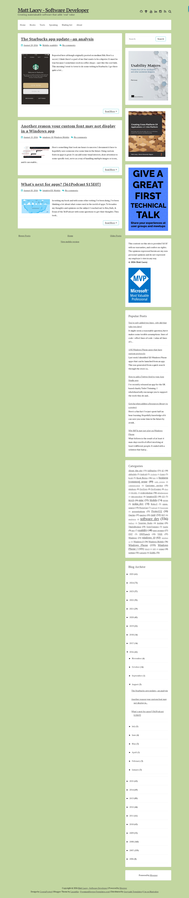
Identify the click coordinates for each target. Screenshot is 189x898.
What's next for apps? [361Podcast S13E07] (61, 184)
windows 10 (48, 137)
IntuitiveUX (48, 190)
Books (33, 24)
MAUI (131, 500)
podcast (154, 508)
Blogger (153, 875)
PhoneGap (143, 508)
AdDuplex (152, 470)
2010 (131, 824)
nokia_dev (138, 504)
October (136, 667)
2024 (131, 582)
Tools (42, 24)
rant (153, 515)
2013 (131, 798)
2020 (131, 617)
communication (134, 485)
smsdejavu (132, 519)
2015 (131, 781)
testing (160, 523)
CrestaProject (46, 891)
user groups (158, 530)
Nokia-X (154, 504)
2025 (131, 574)
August (135, 684)
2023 (131, 591)
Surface (131, 523)
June (134, 735)
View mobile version (70, 241)
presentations (138, 511)
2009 (131, 833)
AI (163, 470)
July (133, 726)
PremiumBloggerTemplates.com (95, 891)
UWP (130, 534)
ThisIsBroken (134, 526)
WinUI (147, 549)
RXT (163, 515)
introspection (136, 496)
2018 (131, 634)
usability (54, 45)
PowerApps (164, 508)
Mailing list (67, 24)
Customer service (154, 485)
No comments (68, 45)
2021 (131, 608)
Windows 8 (138, 541)
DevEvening (156, 489)
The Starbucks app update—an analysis (57, 38)
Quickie (131, 515)
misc (141, 500)
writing (131, 552)
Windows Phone (138, 545)
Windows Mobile (61, 137)
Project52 (156, 511)
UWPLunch (144, 534)
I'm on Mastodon (150, 891)
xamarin (142, 553)
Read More (111, 111)
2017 (131, 643)
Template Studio (145, 523)
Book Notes (142, 477)
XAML (153, 552)
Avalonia (153, 474)
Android (143, 474)
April (134, 752)
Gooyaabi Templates (133, 891)
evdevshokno (146, 492)
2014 (131, 789)
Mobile (46, 45)
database (132, 489)
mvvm (165, 500)
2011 (131, 815)
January (135, 769)
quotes (143, 515)
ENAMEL (134, 493)
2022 (131, 600)
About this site (135, 470)
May (134, 743)
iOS (163, 496)
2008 (131, 841)
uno (133, 530)
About (79, 24)
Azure (162, 474)
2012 (131, 807)
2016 (131, 651)
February (136, 761)
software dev (149, 519)
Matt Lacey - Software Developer (53, 10)
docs (166, 489)
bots (154, 478)
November (137, 658)
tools (165, 526)
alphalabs (132, 474)
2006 (131, 858)
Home (23, 24)
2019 (131, 626)
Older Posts (115, 235)
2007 (131, 850)
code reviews (159, 482)
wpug (161, 549)
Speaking (53, 24)
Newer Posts (24, 235)
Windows (132, 537)
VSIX (160, 534)
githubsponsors (162, 493)
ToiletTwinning (152, 527)
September (137, 675)
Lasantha (75, 891)
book (130, 478)
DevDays (143, 489)
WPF (154, 549)
